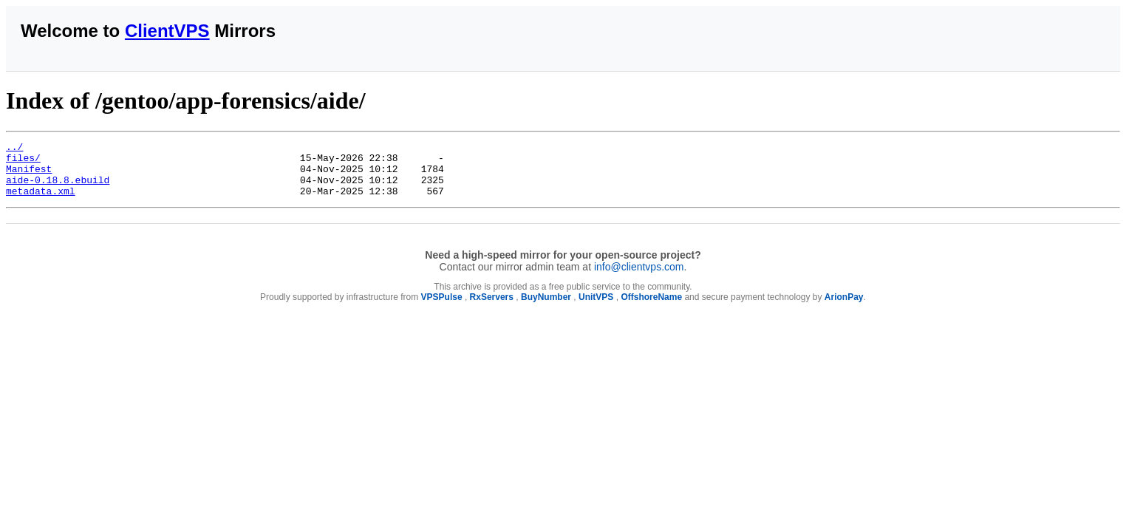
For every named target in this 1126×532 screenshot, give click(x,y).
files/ (23, 161)
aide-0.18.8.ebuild (57, 188)
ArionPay (844, 308)
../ (14, 148)
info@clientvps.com (639, 278)
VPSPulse (442, 308)
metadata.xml (40, 201)
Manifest (29, 175)
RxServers (491, 308)
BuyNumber (546, 308)
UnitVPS (596, 308)
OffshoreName (651, 308)
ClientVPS (167, 31)
